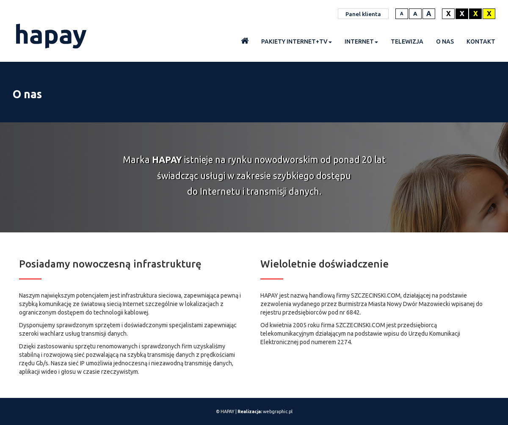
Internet (361, 41)
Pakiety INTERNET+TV (296, 41)
